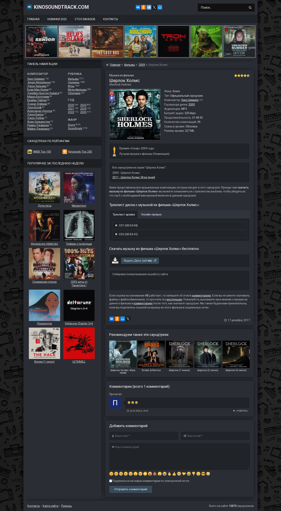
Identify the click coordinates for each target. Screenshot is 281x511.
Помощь (66, 505)
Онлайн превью (151, 214)
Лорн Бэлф (34, 107)
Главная (33, 19)
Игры (71, 86)
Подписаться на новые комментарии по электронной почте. (149, 480)
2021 (71, 108)
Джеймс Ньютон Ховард (43, 93)
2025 (83, 112)
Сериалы (73, 82)
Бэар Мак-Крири (38, 89)
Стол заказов (85, 19)
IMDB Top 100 (42, 151)
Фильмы (73, 78)
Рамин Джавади (38, 125)
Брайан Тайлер (37, 100)
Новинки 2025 (57, 19)
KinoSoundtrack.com (57, 7)
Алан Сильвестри (38, 121)
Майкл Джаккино (38, 128)
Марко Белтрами (38, 96)
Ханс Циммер (36, 78)
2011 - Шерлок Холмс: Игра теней (133, 177)
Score (71, 124)
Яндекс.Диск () (140, 260)
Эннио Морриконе (39, 82)
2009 (192, 104)
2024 (83, 108)
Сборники (74, 93)
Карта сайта (50, 505)
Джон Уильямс (37, 86)
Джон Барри (35, 114)
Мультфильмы (77, 89)
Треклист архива (124, 214)
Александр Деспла (39, 111)
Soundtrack (75, 128)
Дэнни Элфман (37, 103)
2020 (71, 105)
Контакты (110, 19)
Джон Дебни (35, 118)
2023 (83, 105)
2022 (71, 112)
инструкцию (174, 299)
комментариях (201, 295)
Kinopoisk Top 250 (80, 151)
